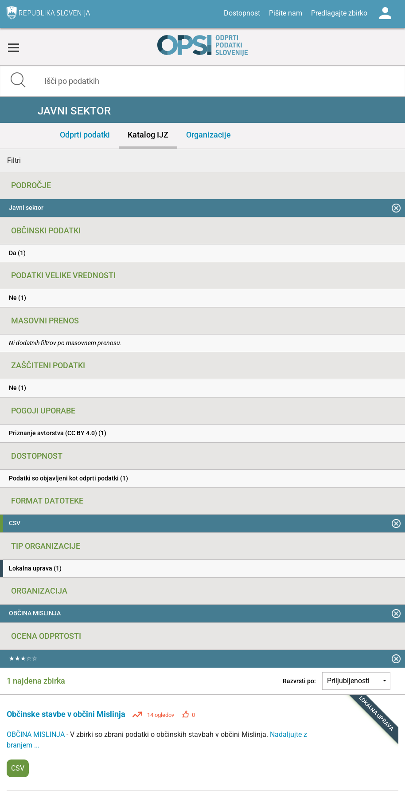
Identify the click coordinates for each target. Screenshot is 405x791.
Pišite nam (285, 13)
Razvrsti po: (299, 681)
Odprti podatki (85, 134)
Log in (385, 13)
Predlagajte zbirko (339, 13)
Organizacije (208, 134)
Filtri (14, 160)
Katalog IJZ (148, 134)
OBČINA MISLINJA (36, 734)
